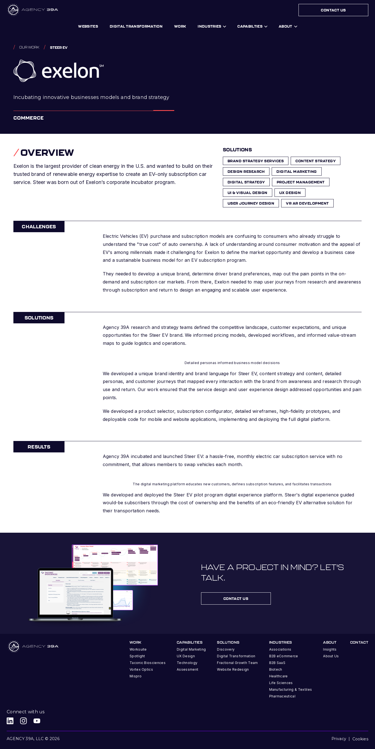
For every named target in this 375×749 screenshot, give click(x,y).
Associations (280, 649)
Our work (29, 47)
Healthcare (278, 676)
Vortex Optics (141, 669)
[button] (212, 26)
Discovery (226, 649)
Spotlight (137, 656)
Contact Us (333, 10)
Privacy (338, 738)
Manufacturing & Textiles (290, 689)
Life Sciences (281, 683)
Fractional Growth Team (237, 663)
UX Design (186, 656)
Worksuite (138, 649)
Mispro (136, 676)
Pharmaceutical (282, 696)
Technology (187, 663)
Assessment (187, 669)
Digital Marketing (191, 649)
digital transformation (136, 26)
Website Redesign (233, 669)
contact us (236, 598)
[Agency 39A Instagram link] (23, 721)
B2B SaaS (277, 663)
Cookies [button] (360, 738)
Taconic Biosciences (148, 663)
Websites (88, 26)
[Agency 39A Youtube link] (37, 721)
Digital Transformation (236, 656)
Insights (330, 649)
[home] (33, 10)
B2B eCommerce (283, 656)
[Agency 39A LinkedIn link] (10, 721)
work (180, 26)
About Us (331, 656)
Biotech (275, 669)
